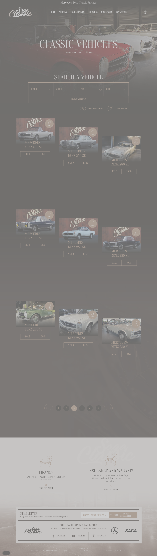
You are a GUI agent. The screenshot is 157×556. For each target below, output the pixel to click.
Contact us (121, 12)
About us (93, 12)
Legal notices (68, 551)
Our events (106, 12)
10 (98, 408)
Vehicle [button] (63, 12)
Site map (84, 551)
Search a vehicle (78, 99)
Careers (97, 551)
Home (54, 11)
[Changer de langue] (146, 12)
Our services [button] (78, 12)
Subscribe (122, 515)
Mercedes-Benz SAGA (115, 551)
